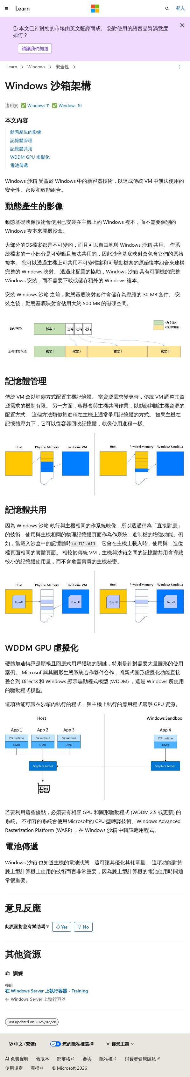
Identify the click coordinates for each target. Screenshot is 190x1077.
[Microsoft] (95, 8)
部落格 (63, 1059)
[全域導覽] (6, 8)
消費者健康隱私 (140, 1059)
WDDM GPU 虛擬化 (30, 157)
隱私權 (106, 1059)
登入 (180, 8)
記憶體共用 (21, 149)
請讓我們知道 (35, 48)
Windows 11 (38, 105)
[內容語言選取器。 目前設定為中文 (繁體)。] (22, 1044)
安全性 (62, 67)
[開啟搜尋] (167, 8)
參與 (87, 1059)
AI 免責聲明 (16, 1059)
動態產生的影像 (25, 132)
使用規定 (14, 1068)
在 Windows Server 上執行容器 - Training (46, 991)
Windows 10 (70, 105)
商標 (35, 1068)
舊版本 (42, 1059)
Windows (36, 67)
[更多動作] (179, 67)
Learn (11, 67)
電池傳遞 (19, 165)
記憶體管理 (21, 140)
